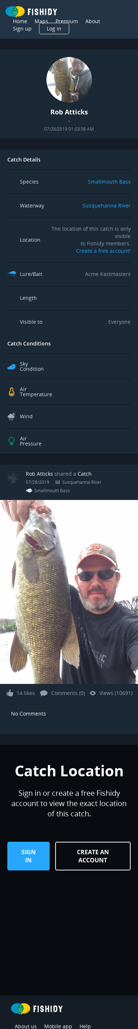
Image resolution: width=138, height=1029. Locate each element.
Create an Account (93, 856)
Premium (67, 21)
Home (20, 21)
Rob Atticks (39, 473)
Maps (41, 21)
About (92, 21)
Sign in (28, 856)
